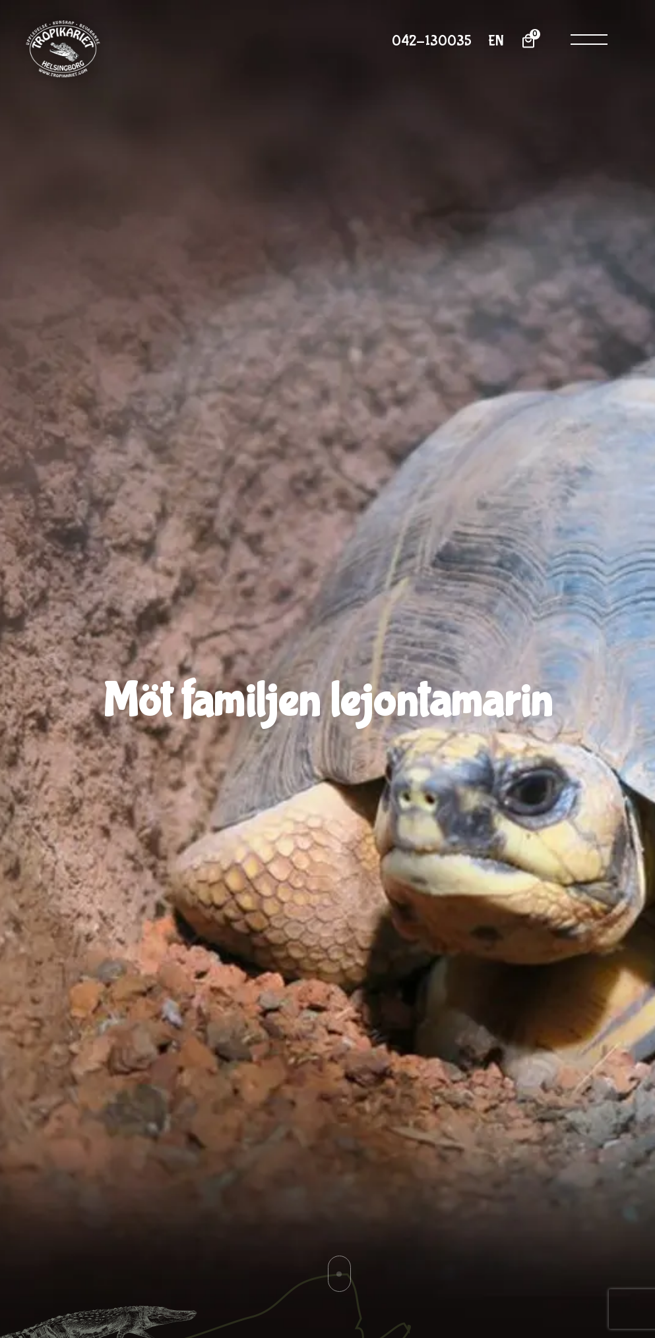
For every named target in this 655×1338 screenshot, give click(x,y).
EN (496, 41)
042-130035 (432, 41)
